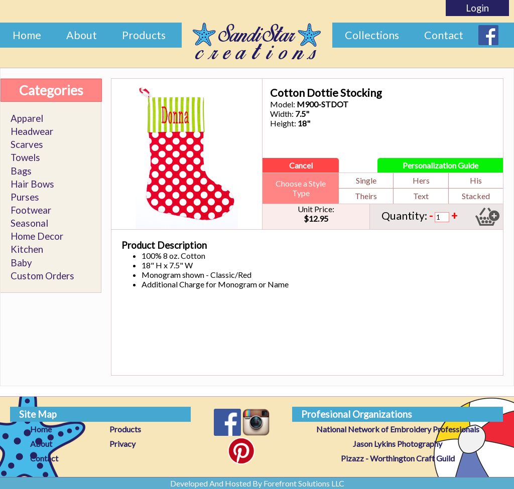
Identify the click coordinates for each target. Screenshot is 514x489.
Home (27, 35)
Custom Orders (42, 275)
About (81, 35)
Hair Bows (32, 184)
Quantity (403, 215)
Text (421, 196)
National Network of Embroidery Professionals (397, 429)
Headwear (32, 131)
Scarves (27, 144)
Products (144, 35)
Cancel (301, 165)
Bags (21, 171)
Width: (282, 113)
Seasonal (29, 223)
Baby (21, 262)
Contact (443, 35)
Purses (25, 197)
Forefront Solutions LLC (304, 483)
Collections (372, 35)
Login (477, 8)
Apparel (27, 118)
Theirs (366, 196)
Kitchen (27, 249)
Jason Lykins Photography (397, 443)
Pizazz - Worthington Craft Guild (398, 458)
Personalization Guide (440, 165)
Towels (25, 157)
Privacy (122, 443)
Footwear (31, 210)
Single (366, 180)
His (476, 180)
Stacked (476, 196)
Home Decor (37, 236)
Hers (421, 180)
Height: (283, 123)
